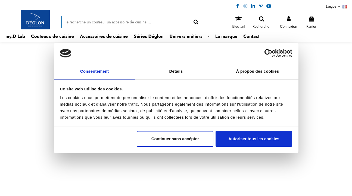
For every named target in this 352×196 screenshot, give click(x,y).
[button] (52, 36)
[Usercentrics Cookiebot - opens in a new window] (268, 53)
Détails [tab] (176, 71)
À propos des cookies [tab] (257, 71)
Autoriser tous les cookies (253, 138)
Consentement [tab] (94, 71)
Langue (336, 6)
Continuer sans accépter (175, 138)
